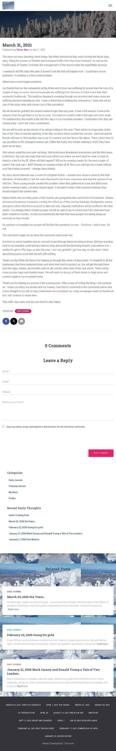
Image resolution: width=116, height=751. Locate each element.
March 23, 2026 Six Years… (22, 521)
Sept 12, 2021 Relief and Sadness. (35, 721)
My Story (13, 492)
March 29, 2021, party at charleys (23, 705)
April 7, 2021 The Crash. (58, 705)
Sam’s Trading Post (19, 515)
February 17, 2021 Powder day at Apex (79, 728)
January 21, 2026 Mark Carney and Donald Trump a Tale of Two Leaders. (46, 533)
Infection (93, 713)
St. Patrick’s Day (26, 713)
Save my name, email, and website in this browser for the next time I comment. (45, 426)
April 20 (44, 713)
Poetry (12, 498)
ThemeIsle (69, 743)
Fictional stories (17, 486)
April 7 (60, 721)
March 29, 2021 (102, 705)
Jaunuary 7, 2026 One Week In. (24, 539)
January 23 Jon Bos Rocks (58, 736)
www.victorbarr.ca (61, 291)
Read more (13, 609)
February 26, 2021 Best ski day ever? (36, 728)
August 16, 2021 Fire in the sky (68, 713)
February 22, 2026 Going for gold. (26, 527)
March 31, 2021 (82, 705)
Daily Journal (23, 311)
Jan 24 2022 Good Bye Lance (83, 721)
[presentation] (26, 438)
